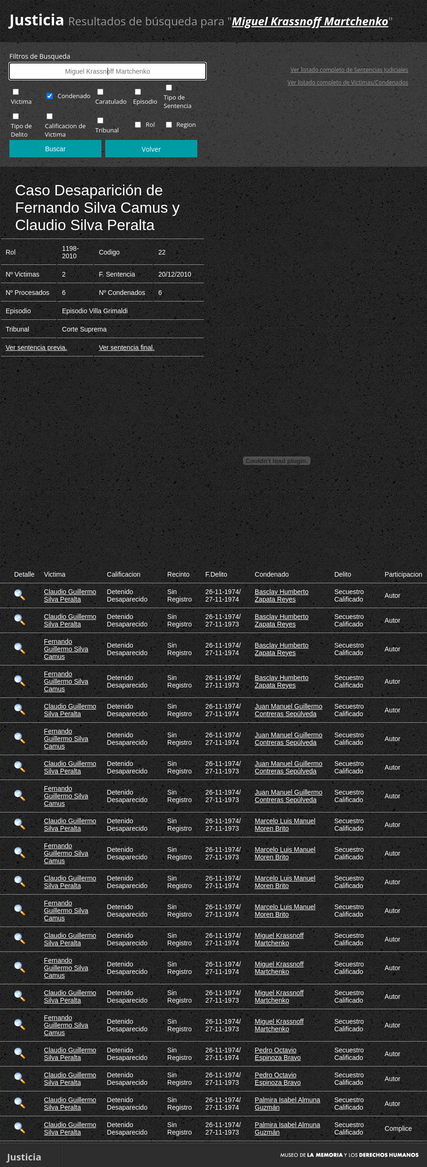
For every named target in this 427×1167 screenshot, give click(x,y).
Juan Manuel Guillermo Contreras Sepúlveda (288, 710)
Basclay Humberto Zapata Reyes (281, 595)
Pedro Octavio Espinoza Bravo (278, 1053)
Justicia (36, 19)
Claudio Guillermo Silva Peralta (70, 595)
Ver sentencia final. (126, 347)
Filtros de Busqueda (39, 56)
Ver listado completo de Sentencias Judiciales (349, 70)
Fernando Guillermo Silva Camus (66, 649)
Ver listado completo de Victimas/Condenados (347, 82)
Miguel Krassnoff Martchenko (279, 939)
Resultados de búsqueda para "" (230, 21)
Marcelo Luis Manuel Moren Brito (285, 824)
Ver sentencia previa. (36, 347)
